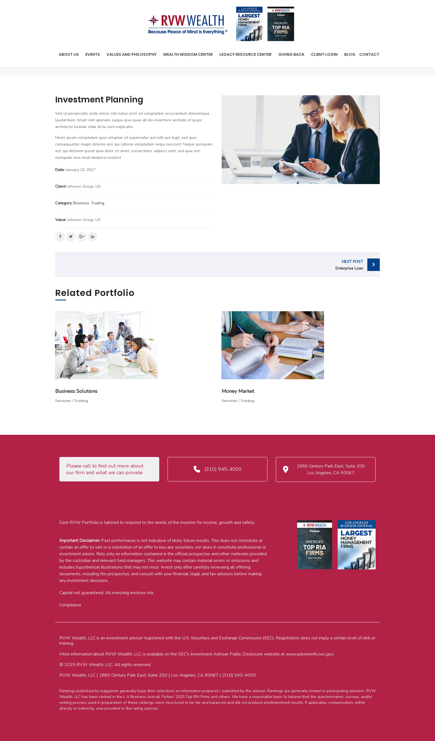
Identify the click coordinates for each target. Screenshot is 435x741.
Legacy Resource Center (245, 54)
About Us (69, 54)
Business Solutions (76, 391)
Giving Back (291, 54)
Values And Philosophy (131, 54)
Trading (97, 203)
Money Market (238, 391)
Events (92, 54)
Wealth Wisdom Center (188, 54)
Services (63, 400)
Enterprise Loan (291, 264)
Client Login (324, 54)
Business (81, 203)
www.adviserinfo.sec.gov (309, 654)
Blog (349, 54)
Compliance (70, 605)
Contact (369, 54)
